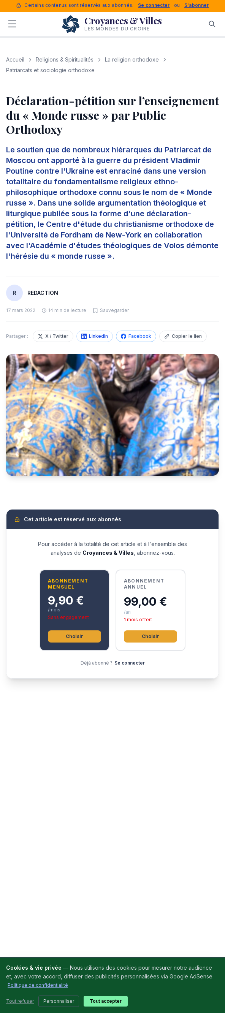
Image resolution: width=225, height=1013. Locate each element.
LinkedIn (94, 336)
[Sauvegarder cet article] (110, 310)
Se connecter (154, 5)
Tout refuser (20, 1001)
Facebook (136, 336)
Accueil (15, 59)
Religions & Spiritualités (64, 59)
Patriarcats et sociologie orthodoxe (50, 70)
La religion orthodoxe (132, 59)
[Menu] (12, 24)
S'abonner (196, 5)
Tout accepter (106, 1001)
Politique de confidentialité (38, 985)
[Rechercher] (212, 24)
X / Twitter (53, 336)
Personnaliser (58, 1001)
